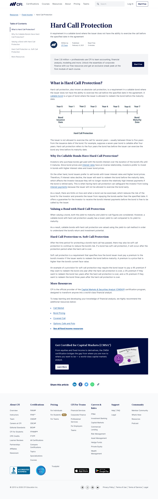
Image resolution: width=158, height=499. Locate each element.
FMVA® (33, 411)
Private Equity (96, 443)
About (68, 4)
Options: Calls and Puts (64, 323)
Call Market (58, 308)
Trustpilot (55, 466)
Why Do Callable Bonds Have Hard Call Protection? (25, 35)
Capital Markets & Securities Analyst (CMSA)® (103, 289)
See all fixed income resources (68, 328)
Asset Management (99, 435)
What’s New (136, 415)
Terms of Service (135, 487)
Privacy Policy (108, 487)
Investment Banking (99, 415)
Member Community (140, 411)
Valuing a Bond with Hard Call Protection (23, 43)
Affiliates (13, 449)
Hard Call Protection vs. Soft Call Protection (24, 50)
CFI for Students (16, 432)
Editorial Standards (17, 428)
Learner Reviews (16, 440)
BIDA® (32, 428)
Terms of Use (121, 487)
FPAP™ (33, 415)
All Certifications (36, 440)
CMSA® (33, 419)
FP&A (93, 411)
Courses (45, 4)
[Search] (110, 4)
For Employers (76, 426)
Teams (86, 4)
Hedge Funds (96, 439)
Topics (33, 452)
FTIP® (32, 436)
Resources (57, 4)
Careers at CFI (15, 423)
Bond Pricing (59, 313)
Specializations (36, 456)
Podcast (135, 423)
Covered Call (59, 318)
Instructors (14, 415)
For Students (55, 415)
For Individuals (56, 411)
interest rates (88, 165)
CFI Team (64, 45)
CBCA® (33, 423)
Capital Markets (97, 419)
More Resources (17, 57)
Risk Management (98, 431)
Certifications (32, 4)
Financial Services (78, 411)
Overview (14, 411)
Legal (113, 415)
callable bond (56, 96)
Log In (130, 4)
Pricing (77, 4)
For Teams (54, 419)
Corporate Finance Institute (16, 4)
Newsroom (14, 453)
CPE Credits (15, 436)
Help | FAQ (115, 411)
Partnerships (15, 445)
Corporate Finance (78, 415)
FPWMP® (34, 432)
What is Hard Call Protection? (23, 29)
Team (12, 419)
